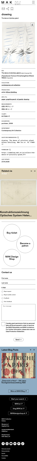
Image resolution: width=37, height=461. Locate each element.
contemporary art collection (11, 85)
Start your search (18, 399)
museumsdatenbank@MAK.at (8, 430)
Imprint (3, 453)
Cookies (4, 458)
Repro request (7, 291)
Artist (4, 173)
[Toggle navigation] (33, 2)
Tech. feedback (8, 301)
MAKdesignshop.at (18, 413)
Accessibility (5, 455)
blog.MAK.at (18, 408)
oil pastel (20, 99)
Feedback (6, 298)
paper (3, 99)
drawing (26, 99)
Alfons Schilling (11, 92)
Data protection (6, 451)
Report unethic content (10, 294)
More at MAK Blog (18, 391)
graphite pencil (11, 99)
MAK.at (18, 404)
